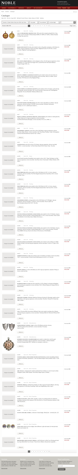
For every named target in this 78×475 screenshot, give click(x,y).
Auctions (12, 7)
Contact (59, 7)
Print (74, 11)
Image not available (8, 48)
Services (21, 7)
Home (3, 7)
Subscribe (61, 469)
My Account (38, 7)
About (29, 7)
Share (76, 11)
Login (68, 7)
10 (49, 25)
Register (64, 7)
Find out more (4, 468)
